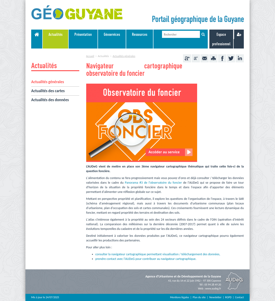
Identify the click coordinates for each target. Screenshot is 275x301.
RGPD (228, 297)
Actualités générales (47, 81)
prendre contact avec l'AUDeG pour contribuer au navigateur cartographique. (145, 259)
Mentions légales (179, 297)
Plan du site (199, 297)
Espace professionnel (221, 39)
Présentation (83, 34)
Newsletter (215, 297)
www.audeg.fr (213, 288)
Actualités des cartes (48, 90)
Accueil (90, 56)
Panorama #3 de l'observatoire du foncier (153, 183)
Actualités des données (50, 99)
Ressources (139, 34)
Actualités (55, 34)
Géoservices (112, 34)
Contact (239, 297)
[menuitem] (56, 39)
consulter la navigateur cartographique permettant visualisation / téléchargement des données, (157, 254)
